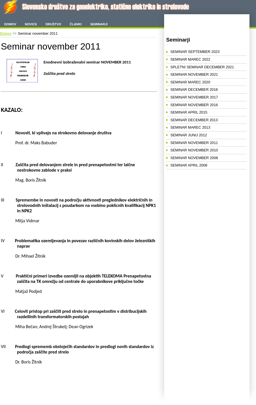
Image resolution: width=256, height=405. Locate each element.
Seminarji (99, 24)
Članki (76, 24)
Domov (10, 24)
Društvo (53, 24)
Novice (31, 24)
